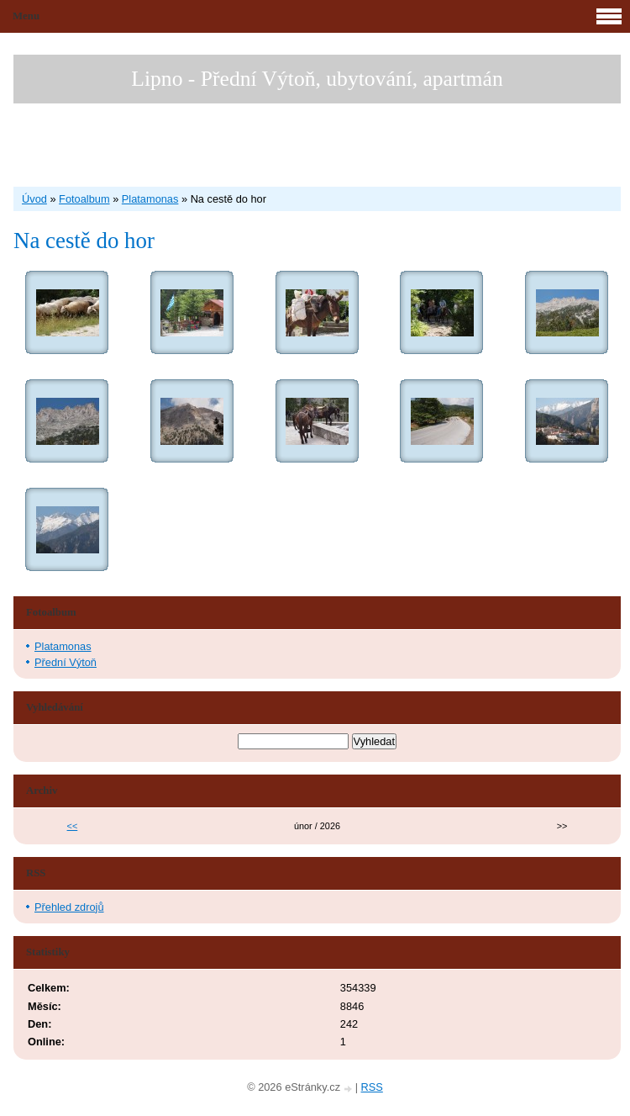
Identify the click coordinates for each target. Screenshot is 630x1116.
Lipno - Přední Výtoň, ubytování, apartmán (316, 78)
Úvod (34, 199)
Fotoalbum (84, 199)
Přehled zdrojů (69, 907)
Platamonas (150, 199)
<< (72, 826)
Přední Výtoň (65, 662)
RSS (372, 1087)
